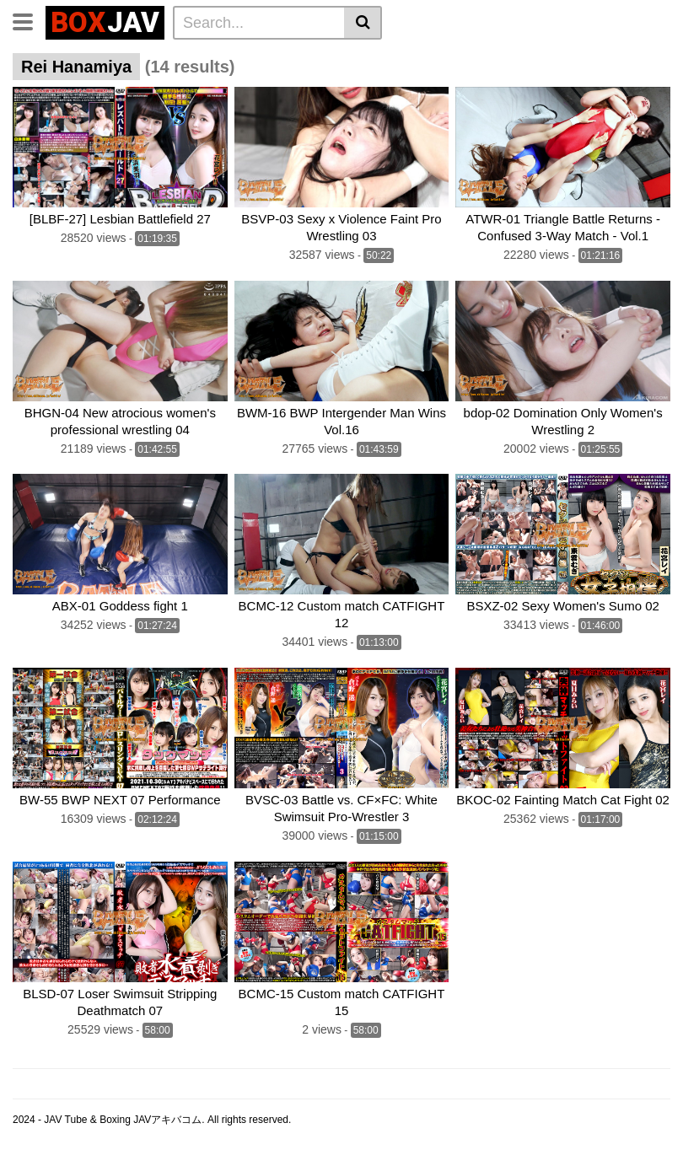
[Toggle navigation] (29, 20)
